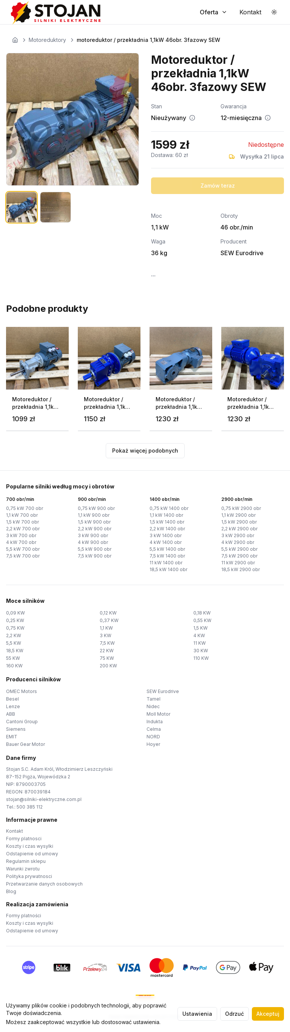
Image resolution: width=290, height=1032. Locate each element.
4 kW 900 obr (93, 542)
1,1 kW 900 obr (94, 515)
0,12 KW (108, 613)
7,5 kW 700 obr (23, 556)
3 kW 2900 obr (237, 535)
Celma (154, 729)
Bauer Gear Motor (25, 744)
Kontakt (14, 831)
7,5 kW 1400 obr (167, 556)
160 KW (14, 665)
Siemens (16, 729)
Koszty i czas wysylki (29, 846)
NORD (153, 736)
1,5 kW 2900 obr (239, 522)
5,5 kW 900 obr (94, 549)
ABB (10, 714)
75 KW (107, 658)
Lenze (13, 706)
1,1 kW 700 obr (22, 515)
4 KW (199, 635)
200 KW (108, 665)
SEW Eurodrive (163, 691)
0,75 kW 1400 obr (169, 508)
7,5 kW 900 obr (94, 556)
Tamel (153, 699)
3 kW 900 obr (93, 535)
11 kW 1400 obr (166, 562)
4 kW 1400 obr (166, 542)
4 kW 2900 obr (237, 542)
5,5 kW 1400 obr (167, 549)
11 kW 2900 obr (238, 562)
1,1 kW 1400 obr (166, 515)
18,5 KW (14, 650)
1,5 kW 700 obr (22, 522)
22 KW (107, 650)
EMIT (11, 736)
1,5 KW (200, 628)
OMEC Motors (21, 691)
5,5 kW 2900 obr (239, 549)
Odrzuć (234, 1013)
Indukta (155, 721)
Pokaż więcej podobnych (145, 450)
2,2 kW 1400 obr (167, 528)
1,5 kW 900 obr (94, 522)
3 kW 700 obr (21, 535)
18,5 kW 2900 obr (240, 569)
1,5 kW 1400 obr (167, 522)
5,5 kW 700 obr (23, 549)
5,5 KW (13, 643)
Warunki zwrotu (23, 869)
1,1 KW (106, 628)
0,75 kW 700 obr (24, 508)
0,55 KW (202, 620)
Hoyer (153, 744)
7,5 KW (107, 643)
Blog (11, 891)
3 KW (105, 635)
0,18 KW (202, 613)
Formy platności (23, 915)
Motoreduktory (47, 40)
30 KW (200, 650)
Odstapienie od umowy (32, 853)
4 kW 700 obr (21, 542)
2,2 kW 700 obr (23, 528)
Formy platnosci (24, 838)
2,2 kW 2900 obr (239, 528)
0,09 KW (15, 613)
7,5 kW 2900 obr (239, 556)
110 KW (201, 658)
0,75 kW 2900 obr (241, 508)
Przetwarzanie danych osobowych (44, 884)
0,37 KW (109, 620)
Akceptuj (267, 1013)
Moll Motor (158, 714)
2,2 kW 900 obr (94, 528)
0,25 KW (15, 620)
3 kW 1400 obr (166, 535)
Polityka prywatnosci (29, 876)
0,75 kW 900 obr (96, 508)
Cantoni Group (22, 721)
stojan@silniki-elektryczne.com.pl (44, 799)
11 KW (199, 643)
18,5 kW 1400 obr (168, 569)
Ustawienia (197, 1013)
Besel (12, 699)
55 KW (13, 658)
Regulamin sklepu (26, 861)
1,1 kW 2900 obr (238, 515)
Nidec (153, 706)
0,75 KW (15, 628)
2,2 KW (13, 635)
